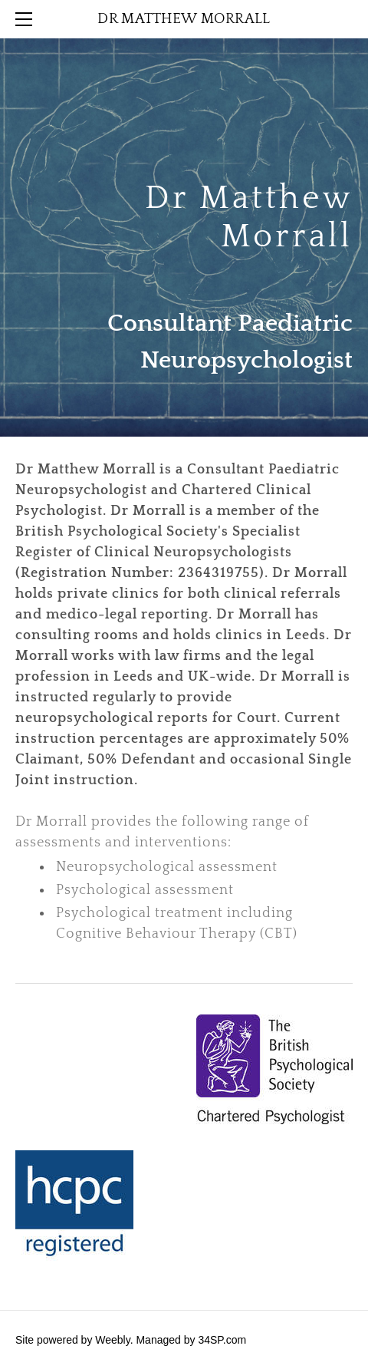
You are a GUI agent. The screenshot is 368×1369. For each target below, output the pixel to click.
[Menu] (26, 19)
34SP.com (222, 1340)
